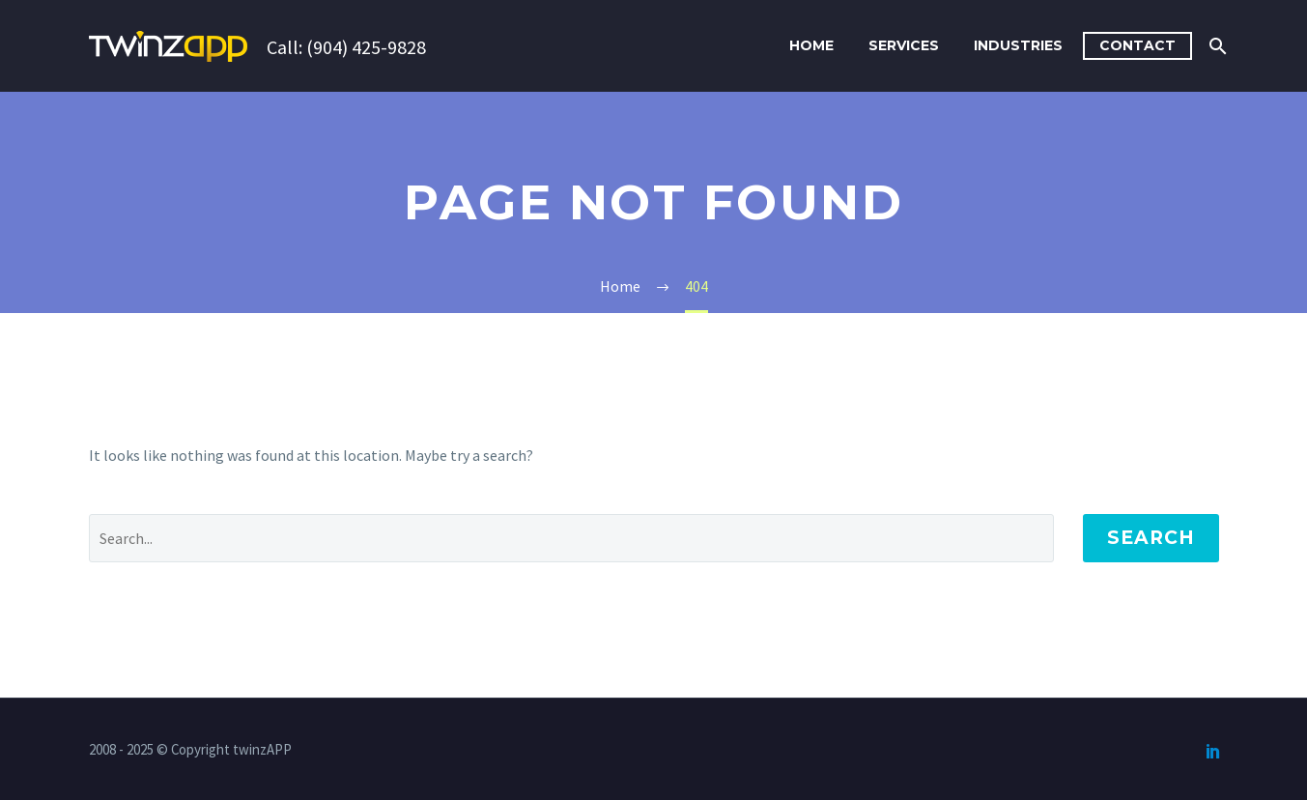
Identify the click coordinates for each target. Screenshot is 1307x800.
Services (903, 45)
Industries (1018, 45)
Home (811, 45)
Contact (1137, 45)
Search (1151, 538)
